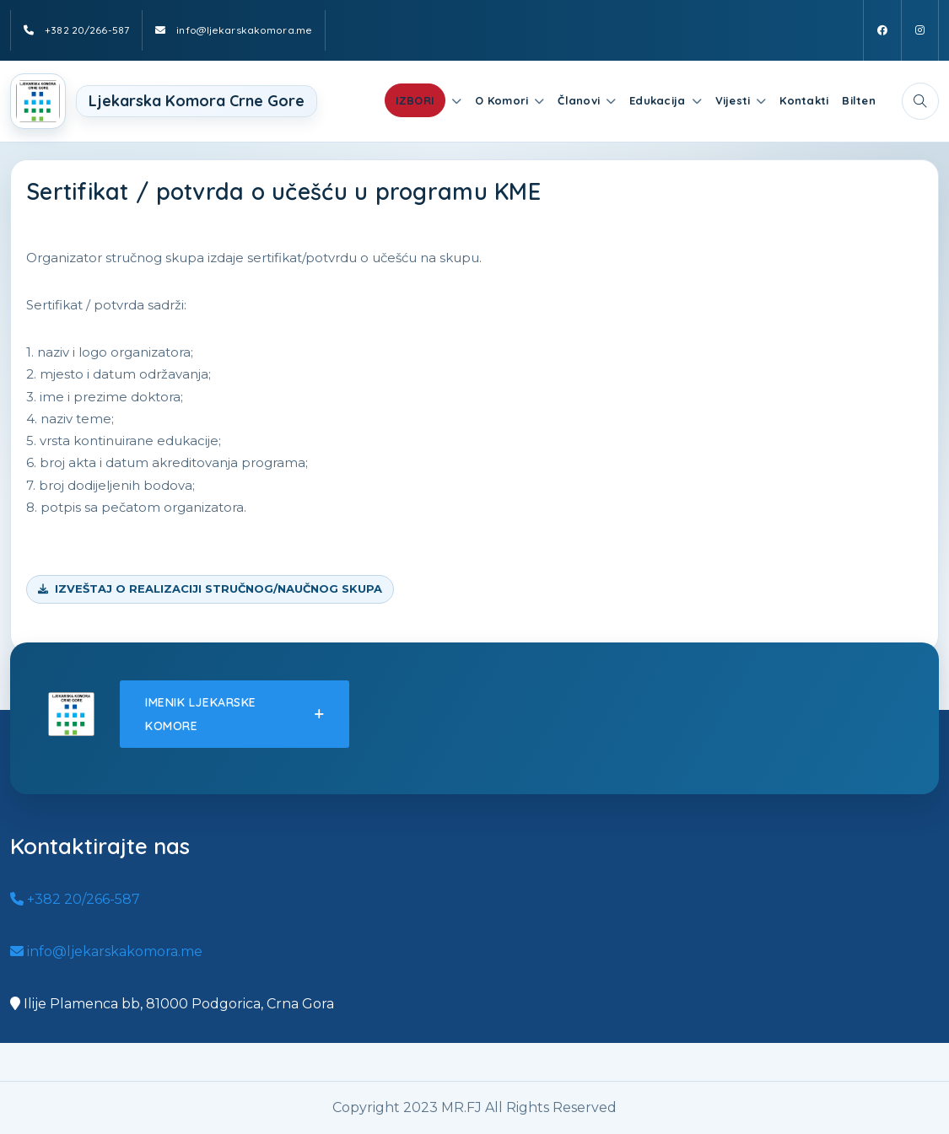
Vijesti (733, 100)
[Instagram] (920, 30)
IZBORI (415, 100)
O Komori (501, 100)
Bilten (859, 100)
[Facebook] (882, 30)
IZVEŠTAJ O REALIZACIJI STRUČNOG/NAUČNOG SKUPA (218, 588)
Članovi (579, 100)
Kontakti (803, 100)
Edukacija (657, 100)
